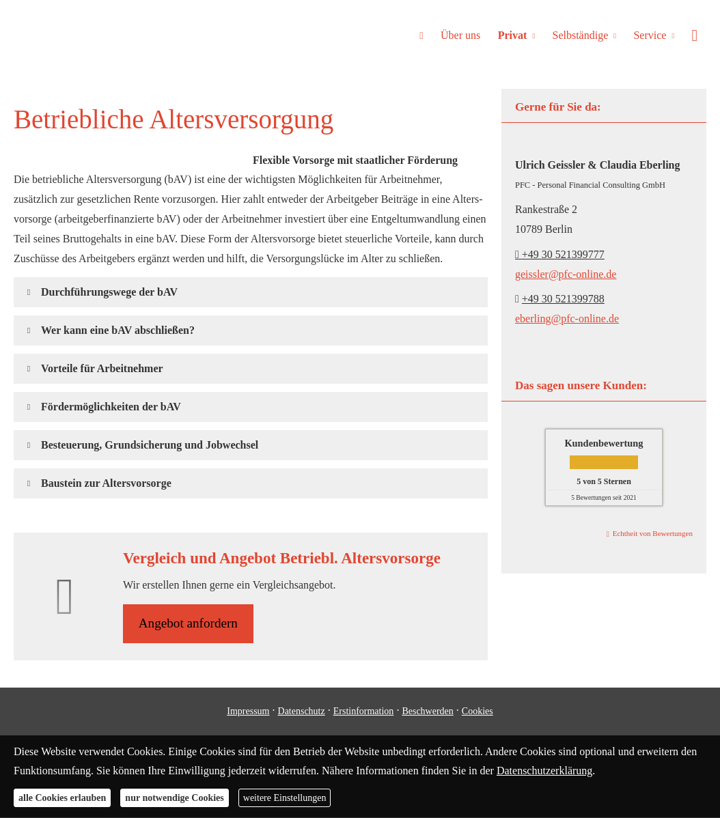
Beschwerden (427, 712)
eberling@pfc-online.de (567, 318)
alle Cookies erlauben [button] (62, 798)
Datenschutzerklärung (544, 770)
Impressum (248, 712)
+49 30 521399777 (560, 254)
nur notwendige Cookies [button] (174, 798)
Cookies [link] (477, 712)
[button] (109, 292)
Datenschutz (301, 712)
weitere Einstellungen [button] (285, 798)
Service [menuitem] (651, 35)
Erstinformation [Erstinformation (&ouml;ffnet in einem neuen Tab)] (363, 712)
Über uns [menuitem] (465, 35)
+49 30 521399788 (563, 299)
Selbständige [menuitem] (583, 35)
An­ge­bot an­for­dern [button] (189, 624)
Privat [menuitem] (516, 35)
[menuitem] (427, 34)
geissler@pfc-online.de (565, 274)
